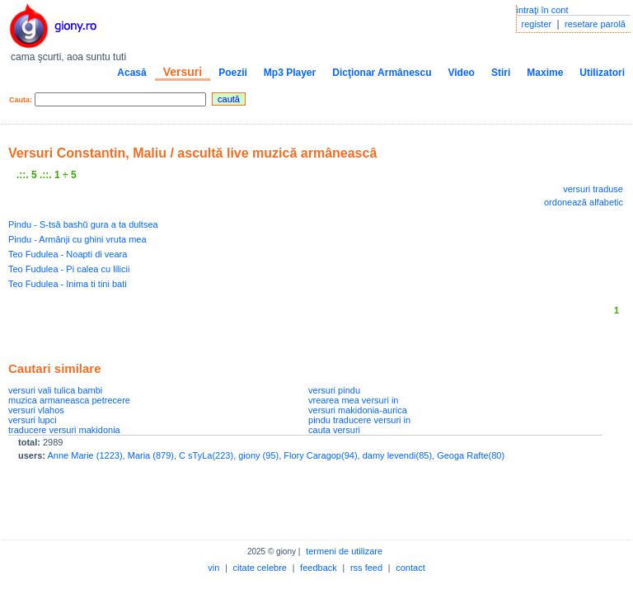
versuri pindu (334, 390)
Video (461, 72)
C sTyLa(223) (206, 455)
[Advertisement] (201, 326)
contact (410, 568)
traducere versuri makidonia (64, 430)
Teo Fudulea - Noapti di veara (67, 254)
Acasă (131, 72)
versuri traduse (593, 189)
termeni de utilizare (344, 551)
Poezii (232, 72)
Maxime (545, 72)
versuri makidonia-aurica (357, 410)
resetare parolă (595, 24)
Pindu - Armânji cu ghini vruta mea (77, 239)
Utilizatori (602, 72)
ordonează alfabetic (583, 202)
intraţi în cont (543, 10)
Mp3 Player (290, 72)
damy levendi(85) (397, 455)
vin (213, 568)
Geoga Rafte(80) (470, 455)
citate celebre (260, 568)
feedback (318, 568)
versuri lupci (32, 420)
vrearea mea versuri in (353, 400)
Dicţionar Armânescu (381, 72)
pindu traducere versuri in (359, 420)
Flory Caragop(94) (320, 455)
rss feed (366, 568)
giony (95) (258, 455)
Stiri (500, 72)
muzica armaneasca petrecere (69, 400)
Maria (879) (151, 455)
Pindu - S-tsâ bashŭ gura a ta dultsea (83, 224)
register (537, 24)
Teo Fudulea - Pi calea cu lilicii (68, 269)
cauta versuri (334, 430)
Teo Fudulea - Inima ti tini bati (67, 284)
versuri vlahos (36, 410)
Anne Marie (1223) (84, 455)
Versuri (182, 71)
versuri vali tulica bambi (55, 390)
